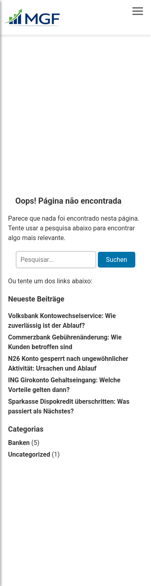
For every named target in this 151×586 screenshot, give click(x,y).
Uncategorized (29, 454)
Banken (19, 443)
